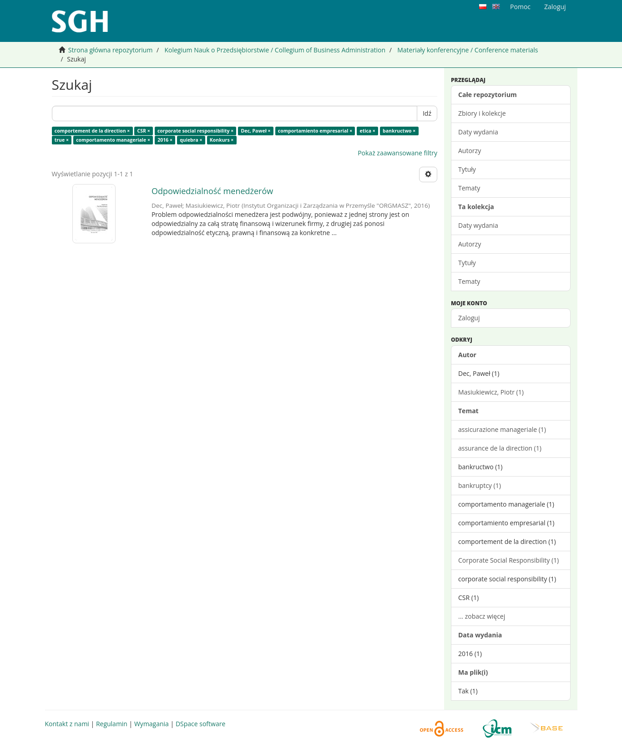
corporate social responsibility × (195, 131)
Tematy (469, 188)
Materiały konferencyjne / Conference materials (467, 50)
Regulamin (111, 723)
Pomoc (520, 6)
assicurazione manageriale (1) (502, 429)
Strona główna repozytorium (110, 50)
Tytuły (467, 169)
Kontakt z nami (67, 723)
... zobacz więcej (481, 616)
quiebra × (191, 140)
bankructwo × (399, 131)
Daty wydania (478, 132)
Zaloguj (469, 317)
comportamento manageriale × (113, 140)
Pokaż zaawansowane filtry (397, 153)
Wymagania (151, 723)
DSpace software (200, 723)
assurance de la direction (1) (499, 448)
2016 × (164, 140)
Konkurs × (222, 140)
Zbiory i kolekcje (482, 113)
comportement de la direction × (92, 131)
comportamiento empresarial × (315, 131)
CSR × (143, 131)
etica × (367, 131)
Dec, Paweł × (255, 131)
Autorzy (469, 150)
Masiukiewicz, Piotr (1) (491, 392)
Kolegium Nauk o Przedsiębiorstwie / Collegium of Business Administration (274, 50)
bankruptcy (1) (479, 485)
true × (62, 140)
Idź (427, 113)
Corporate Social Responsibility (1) (508, 560)
